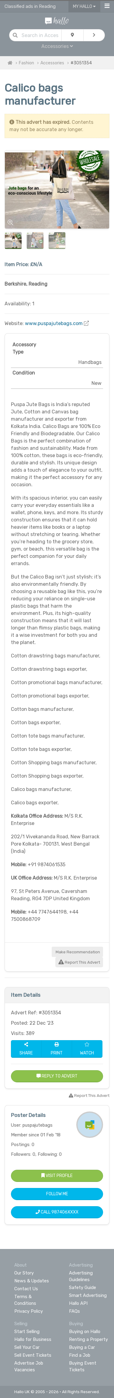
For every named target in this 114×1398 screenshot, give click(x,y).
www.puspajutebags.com (54, 323)
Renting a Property (88, 1339)
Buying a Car (82, 1347)
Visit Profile (57, 1175)
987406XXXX (64, 1212)
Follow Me (57, 1193)
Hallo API (78, 1303)
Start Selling (27, 1331)
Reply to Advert (57, 1076)
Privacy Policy (28, 1311)
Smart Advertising (88, 1295)
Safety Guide (82, 1287)
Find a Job (79, 1355)
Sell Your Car (27, 1347)
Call (57, 1212)
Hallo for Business (32, 1339)
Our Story (24, 1273)
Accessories (57, 46)
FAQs (74, 1311)
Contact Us (26, 1288)
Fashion (26, 63)
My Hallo (84, 6)
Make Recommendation (77, 952)
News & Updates (31, 1281)
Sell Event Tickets (32, 1355)
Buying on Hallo (84, 1331)
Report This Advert (79, 962)
